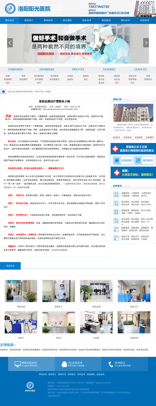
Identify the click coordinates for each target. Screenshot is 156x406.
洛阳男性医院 (129, 350)
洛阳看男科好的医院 (68, 350)
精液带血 (135, 210)
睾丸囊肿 (135, 222)
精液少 (138, 213)
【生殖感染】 (109, 69)
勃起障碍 (23, 79)
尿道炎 (101, 83)
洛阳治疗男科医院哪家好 (89, 350)
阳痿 (8, 76)
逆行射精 (125, 239)
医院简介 (28, 20)
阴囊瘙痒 (145, 228)
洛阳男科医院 (15, 350)
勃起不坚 (125, 236)
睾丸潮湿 (135, 219)
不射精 (144, 239)
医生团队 (67, 20)
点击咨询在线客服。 (60, 250)
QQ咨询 (116, 137)
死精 (123, 213)
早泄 (23, 76)
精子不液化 (146, 210)
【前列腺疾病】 (46, 69)
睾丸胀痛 (125, 222)
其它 (8, 83)
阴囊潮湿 (125, 228)
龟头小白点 (146, 204)
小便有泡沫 (146, 193)
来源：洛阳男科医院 (38, 106)
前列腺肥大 (55, 79)
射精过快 (145, 236)
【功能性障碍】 (15, 69)
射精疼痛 (135, 239)
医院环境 (62, 374)
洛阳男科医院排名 (50, 350)
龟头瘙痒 (125, 202)
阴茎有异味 (144, 230)
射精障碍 (8, 79)
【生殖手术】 (140, 69)
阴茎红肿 (133, 230)
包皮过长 (133, 76)
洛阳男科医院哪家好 (32, 350)
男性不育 (39, 91)
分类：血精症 (55, 106)
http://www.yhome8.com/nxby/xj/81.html (60, 109)
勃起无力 (135, 236)
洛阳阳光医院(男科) (24, 91)
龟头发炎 (135, 204)
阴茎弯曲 (133, 79)
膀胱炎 (117, 76)
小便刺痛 (125, 196)
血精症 (70, 79)
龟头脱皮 (145, 202)
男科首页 (9, 20)
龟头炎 (117, 79)
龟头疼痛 (135, 202)
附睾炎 (101, 76)
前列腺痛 (39, 79)
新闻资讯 (48, 20)
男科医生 (72, 374)
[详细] (129, 130)
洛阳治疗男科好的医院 (112, 350)
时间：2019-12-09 (72, 106)
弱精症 (86, 76)
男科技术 (81, 374)
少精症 (70, 76)
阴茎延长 (148, 79)
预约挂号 (125, 20)
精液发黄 (125, 210)
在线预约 (150, 137)
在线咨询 (144, 20)
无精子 (130, 213)
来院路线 (106, 20)
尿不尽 (144, 196)
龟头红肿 (125, 204)
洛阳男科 (4, 350)
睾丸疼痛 (125, 219)
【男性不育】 (78, 69)
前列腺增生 (39, 76)
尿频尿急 (125, 193)
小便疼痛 (135, 193)
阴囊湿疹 (135, 228)
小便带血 (135, 196)
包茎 (148, 76)
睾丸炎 (101, 79)
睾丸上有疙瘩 (147, 219)
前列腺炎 (55, 76)
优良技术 (86, 20)
